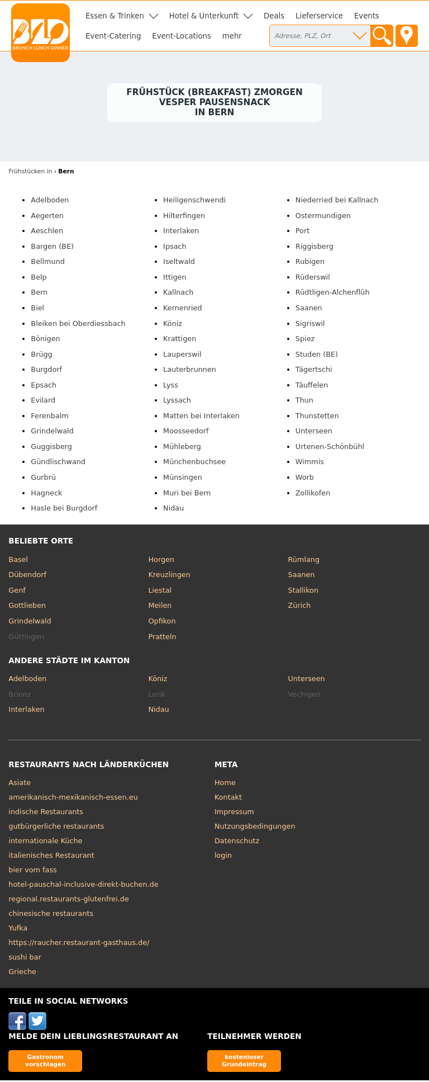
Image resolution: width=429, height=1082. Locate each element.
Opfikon (161, 622)
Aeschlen (47, 232)
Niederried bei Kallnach (337, 201)
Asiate (19, 784)
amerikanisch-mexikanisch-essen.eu (72, 799)
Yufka (17, 929)
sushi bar (24, 959)
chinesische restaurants (50, 915)
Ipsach (175, 247)
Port (302, 232)
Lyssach (177, 402)
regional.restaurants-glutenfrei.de (68, 900)
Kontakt (228, 799)
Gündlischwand (58, 463)
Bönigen (45, 340)
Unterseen (313, 432)
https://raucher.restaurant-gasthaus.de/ (78, 944)
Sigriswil (310, 324)
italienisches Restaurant (51, 857)
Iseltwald (179, 263)
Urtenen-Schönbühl (329, 448)
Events (366, 16)
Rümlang (304, 560)
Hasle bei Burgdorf (64, 509)
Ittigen (174, 279)
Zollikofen (312, 494)
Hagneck (46, 494)
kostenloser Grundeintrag (244, 1062)
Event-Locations (181, 36)
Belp (38, 279)
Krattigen (179, 340)
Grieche (22, 973)
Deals (274, 16)
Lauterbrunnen (189, 371)
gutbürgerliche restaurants (56, 828)
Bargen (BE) (52, 247)
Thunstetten (317, 417)
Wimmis (309, 463)
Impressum (234, 813)
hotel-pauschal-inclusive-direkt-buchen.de (83, 886)
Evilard (43, 402)
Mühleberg (182, 448)
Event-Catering (113, 36)
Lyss (170, 386)
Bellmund (48, 263)
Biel (37, 309)
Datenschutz (236, 842)
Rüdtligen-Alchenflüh (332, 294)
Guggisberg (51, 448)
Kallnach (178, 294)
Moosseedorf (185, 432)
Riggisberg (314, 247)
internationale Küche (45, 842)
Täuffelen (311, 386)
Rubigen (310, 263)
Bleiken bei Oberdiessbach (78, 324)
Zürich (299, 607)
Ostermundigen (323, 216)
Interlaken (181, 232)
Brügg (41, 355)
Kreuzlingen (169, 576)
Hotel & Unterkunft (204, 16)
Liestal (159, 592)
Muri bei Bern (187, 494)
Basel (18, 560)
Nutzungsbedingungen (254, 828)
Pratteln (162, 638)
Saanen (308, 309)
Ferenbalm (49, 417)
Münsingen (182, 479)
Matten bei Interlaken (201, 417)
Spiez (304, 340)
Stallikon (303, 592)
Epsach (43, 386)
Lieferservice (319, 16)
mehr (232, 36)
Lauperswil (182, 355)
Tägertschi (313, 371)
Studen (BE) (316, 355)
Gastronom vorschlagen (45, 1062)
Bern (39, 294)
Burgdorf (46, 371)
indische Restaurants (45, 813)
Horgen (161, 560)
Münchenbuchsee (194, 463)
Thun (304, 402)
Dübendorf (27, 576)
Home (225, 784)
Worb (304, 479)
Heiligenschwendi (194, 201)
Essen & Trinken (114, 16)
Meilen (159, 607)
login (223, 857)
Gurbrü (43, 479)
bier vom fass (32, 871)
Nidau (173, 509)
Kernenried (182, 309)
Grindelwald (52, 432)
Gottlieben (27, 607)
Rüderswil (312, 279)
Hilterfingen (184, 216)
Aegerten (47, 216)
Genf (16, 592)
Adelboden (50, 201)
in (30, 173)
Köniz (172, 324)
